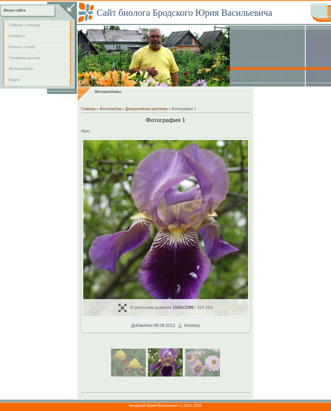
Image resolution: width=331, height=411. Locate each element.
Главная (88, 109)
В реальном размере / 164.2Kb (165, 307)
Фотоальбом (110, 109)
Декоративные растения (146, 109)
